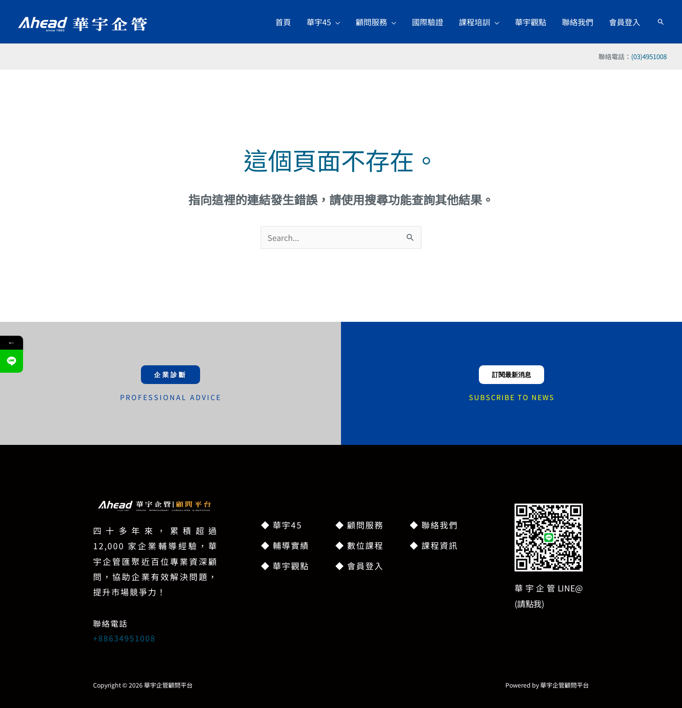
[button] (323, 21)
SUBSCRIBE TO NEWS (512, 397)
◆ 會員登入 (359, 565)
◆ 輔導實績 (285, 545)
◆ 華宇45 (281, 525)
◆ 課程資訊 (434, 545)
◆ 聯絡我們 (434, 525)
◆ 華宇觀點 (285, 565)
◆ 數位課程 (359, 545)
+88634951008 (124, 638)
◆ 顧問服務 (359, 525)
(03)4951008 (649, 56)
